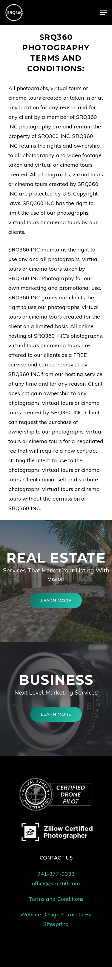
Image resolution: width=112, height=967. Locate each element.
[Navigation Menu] (103, 13)
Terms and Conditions (56, 898)
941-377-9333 (56, 873)
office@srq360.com (56, 883)
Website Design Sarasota (52, 914)
